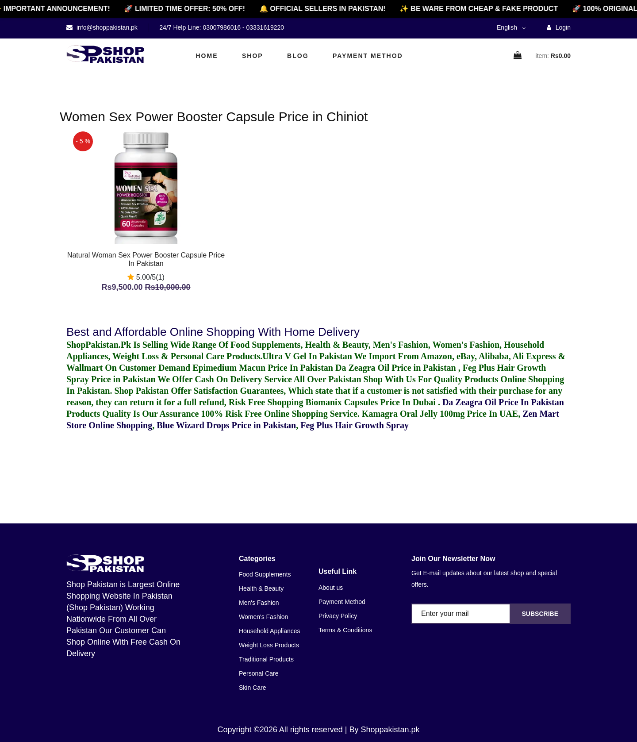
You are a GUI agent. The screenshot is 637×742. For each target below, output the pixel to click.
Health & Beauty (261, 588)
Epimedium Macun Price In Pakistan (262, 368)
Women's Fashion (263, 616)
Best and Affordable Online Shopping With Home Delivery (213, 331)
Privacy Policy (337, 615)
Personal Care (259, 673)
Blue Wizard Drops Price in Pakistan (226, 425)
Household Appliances (269, 630)
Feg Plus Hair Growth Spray (354, 425)
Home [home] (207, 55)
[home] (105, 54)
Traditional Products (266, 659)
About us (330, 587)
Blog (297, 55)
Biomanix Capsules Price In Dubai (371, 402)
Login (559, 27)
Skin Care (252, 687)
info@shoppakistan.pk (106, 27)
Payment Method (368, 55)
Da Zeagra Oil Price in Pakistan (396, 368)
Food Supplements (265, 574)
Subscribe (540, 613)
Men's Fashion (259, 602)
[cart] (518, 56)
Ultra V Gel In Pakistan (307, 356)
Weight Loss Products (269, 645)
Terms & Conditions (345, 630)
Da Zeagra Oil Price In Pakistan (503, 402)
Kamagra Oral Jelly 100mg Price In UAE (440, 414)
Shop (252, 55)
